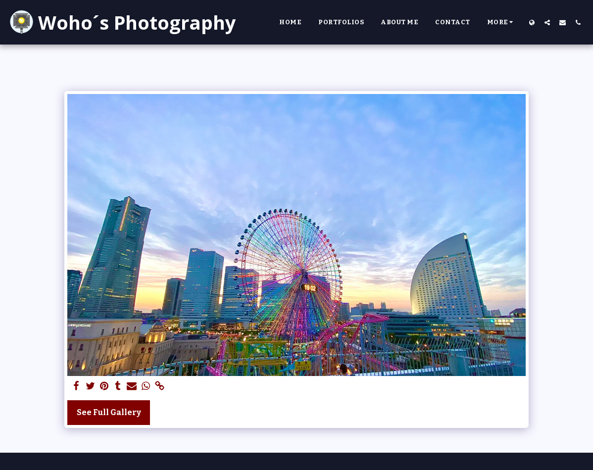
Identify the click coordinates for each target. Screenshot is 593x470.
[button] (547, 22)
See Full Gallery (109, 412)
